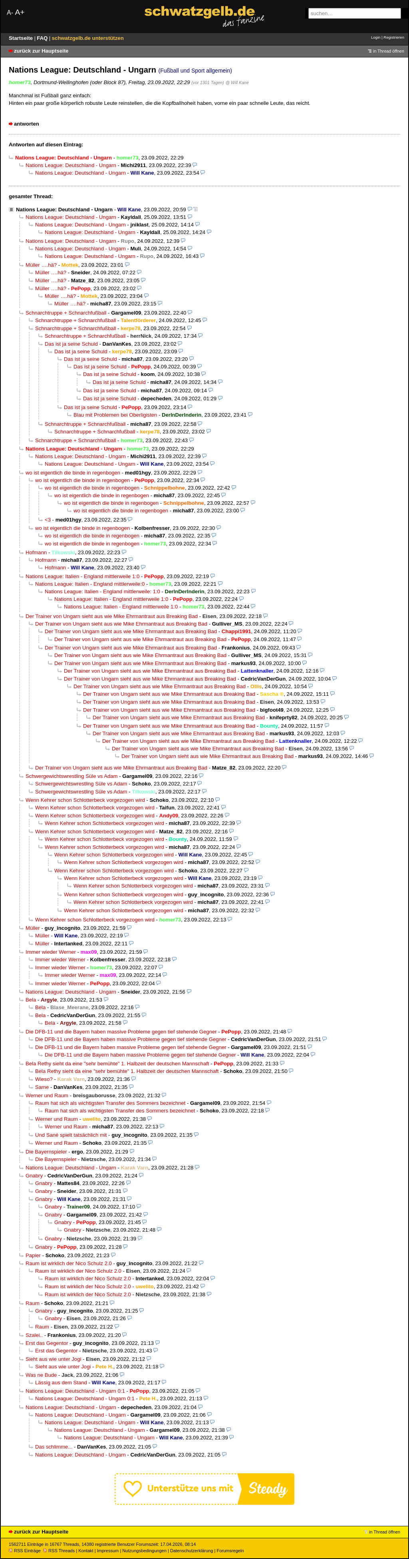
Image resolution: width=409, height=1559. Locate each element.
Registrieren (393, 37)
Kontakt (85, 1550)
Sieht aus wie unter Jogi (53, 1359)
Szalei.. (34, 1335)
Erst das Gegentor (47, 1343)
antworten (26, 124)
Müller (33, 928)
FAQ (43, 38)
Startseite (21, 38)
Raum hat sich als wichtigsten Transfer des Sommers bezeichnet (110, 1103)
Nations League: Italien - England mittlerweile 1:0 (82, 576)
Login (375, 37)
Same (42, 1087)
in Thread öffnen (388, 51)
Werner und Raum (47, 1095)
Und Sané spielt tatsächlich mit (71, 1135)
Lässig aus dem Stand (61, 1383)
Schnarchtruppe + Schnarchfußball (66, 313)
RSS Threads (59, 1550)
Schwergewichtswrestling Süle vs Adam (72, 776)
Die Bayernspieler (46, 1152)
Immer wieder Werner (51, 952)
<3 (48, 520)
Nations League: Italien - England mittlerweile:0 (90, 584)
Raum (33, 1303)
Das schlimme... (53, 1447)
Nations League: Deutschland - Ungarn (71, 165)
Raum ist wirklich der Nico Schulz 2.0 (69, 1263)
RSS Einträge (25, 1550)
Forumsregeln (230, 1550)
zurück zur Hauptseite (41, 51)
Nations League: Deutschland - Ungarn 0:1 (75, 1391)
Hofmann (36, 552)
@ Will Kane (237, 82)
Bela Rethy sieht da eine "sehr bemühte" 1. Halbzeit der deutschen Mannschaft (117, 1064)
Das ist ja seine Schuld (71, 344)
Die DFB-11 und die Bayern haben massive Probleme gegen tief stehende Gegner (121, 1032)
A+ (19, 12)
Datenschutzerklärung (191, 1550)
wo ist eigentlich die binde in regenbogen (73, 473)
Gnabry (34, 1176)
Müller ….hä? (41, 265)
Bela (31, 1000)
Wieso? (44, 1079)
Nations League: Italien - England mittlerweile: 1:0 (102, 591)
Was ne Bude (41, 1375)
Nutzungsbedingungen (144, 1550)
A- (10, 12)
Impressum (108, 1550)
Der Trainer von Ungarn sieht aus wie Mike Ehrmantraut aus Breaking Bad (112, 616)
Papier (33, 1255)
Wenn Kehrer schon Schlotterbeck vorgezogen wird (85, 800)
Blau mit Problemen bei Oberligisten (115, 415)
